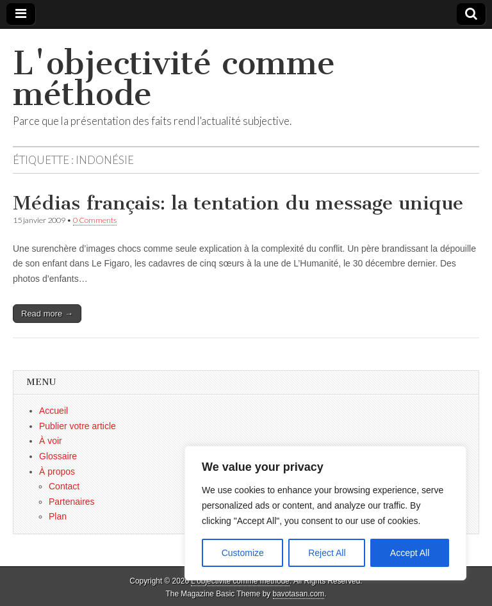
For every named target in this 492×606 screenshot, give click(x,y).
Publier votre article (77, 426)
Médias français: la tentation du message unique (238, 203)
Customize (243, 553)
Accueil (53, 410)
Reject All (326, 553)
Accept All (409, 553)
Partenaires (72, 501)
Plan (58, 516)
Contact (64, 486)
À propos (57, 471)
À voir (50, 441)
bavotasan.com (299, 593)
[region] (325, 513)
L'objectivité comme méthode (174, 78)
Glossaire (58, 456)
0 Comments (95, 220)
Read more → (47, 313)
